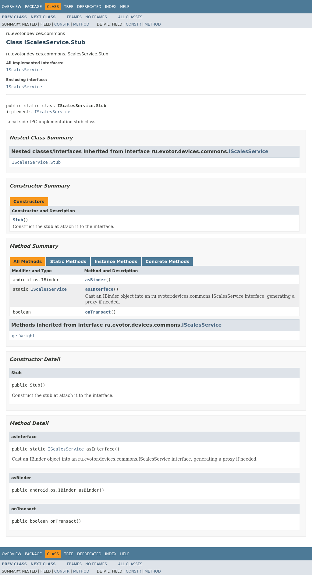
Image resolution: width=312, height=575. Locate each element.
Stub (18, 219)
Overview (11, 7)
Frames (74, 17)
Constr (61, 24)
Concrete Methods (168, 261)
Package (33, 7)
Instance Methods (115, 261)
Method (81, 24)
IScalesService (24, 69)
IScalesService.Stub (36, 162)
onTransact (98, 312)
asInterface (99, 289)
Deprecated (89, 7)
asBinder (95, 279)
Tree (68, 7)
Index (111, 7)
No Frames (96, 17)
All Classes (130, 17)
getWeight (23, 335)
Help (124, 7)
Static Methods (68, 261)
